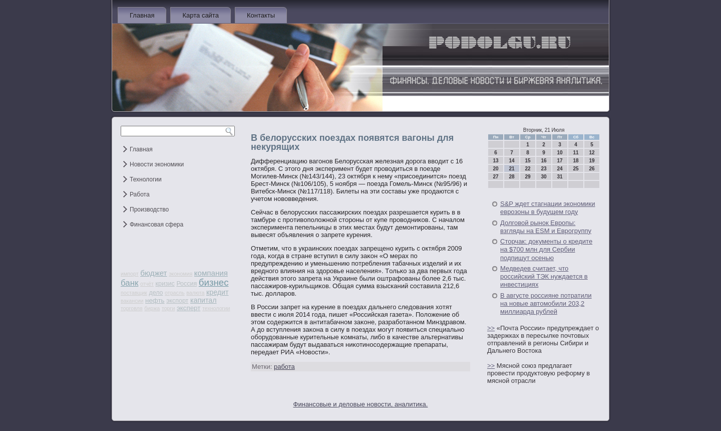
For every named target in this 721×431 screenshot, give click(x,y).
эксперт (188, 308)
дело (156, 292)
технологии (216, 308)
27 (495, 176)
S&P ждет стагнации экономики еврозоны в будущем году (547, 208)
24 (559, 168)
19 (591, 160)
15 (527, 160)
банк (129, 283)
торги (168, 308)
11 (575, 152)
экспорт (177, 300)
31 (559, 176)
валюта (195, 293)
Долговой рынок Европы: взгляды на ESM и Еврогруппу (545, 227)
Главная (142, 15)
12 (591, 152)
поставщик (134, 293)
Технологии (146, 179)
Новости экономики (157, 164)
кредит (217, 292)
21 (511, 168)
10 (559, 152)
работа (284, 366)
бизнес (214, 282)
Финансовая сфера (156, 224)
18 (575, 160)
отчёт (147, 284)
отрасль (175, 293)
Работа (140, 194)
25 (575, 168)
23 (543, 168)
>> (491, 328)
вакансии (132, 301)
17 (559, 160)
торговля (132, 308)
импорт (130, 274)
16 (543, 160)
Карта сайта (200, 15)
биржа (152, 308)
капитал (203, 300)
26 (591, 168)
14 (511, 160)
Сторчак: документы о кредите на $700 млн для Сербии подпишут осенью (546, 250)
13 (495, 160)
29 (527, 176)
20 (495, 168)
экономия (180, 274)
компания (211, 273)
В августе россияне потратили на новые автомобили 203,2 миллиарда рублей (546, 304)
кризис (165, 283)
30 (543, 176)
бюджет (153, 273)
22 (527, 168)
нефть (155, 300)
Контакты (261, 15)
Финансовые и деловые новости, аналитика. (360, 404)
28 (511, 176)
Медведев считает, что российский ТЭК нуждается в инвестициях (544, 277)
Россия (186, 283)
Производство (149, 209)
